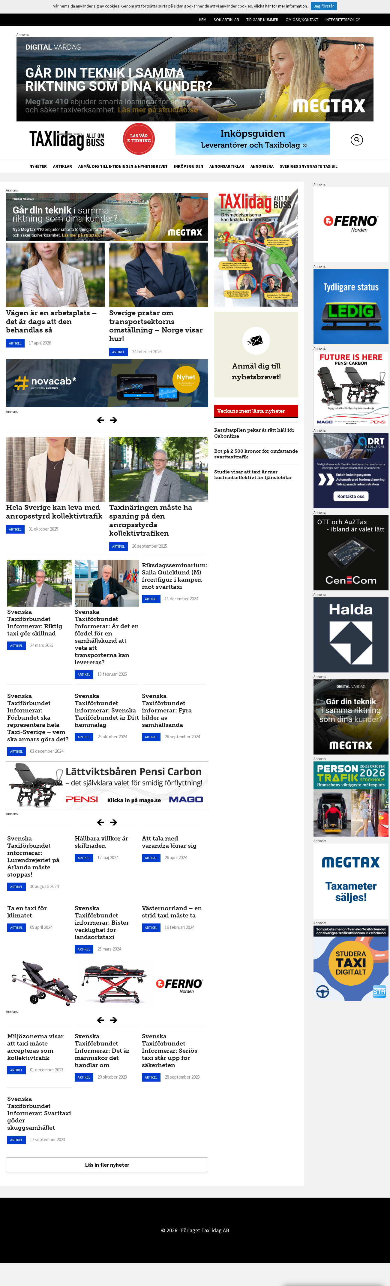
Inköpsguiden (188, 166)
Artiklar (62, 166)
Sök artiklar (226, 19)
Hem (202, 19)
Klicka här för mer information (280, 6)
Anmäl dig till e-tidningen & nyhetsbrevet (123, 166)
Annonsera (262, 166)
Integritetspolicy (343, 19)
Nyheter (38, 166)
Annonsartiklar (226, 166)
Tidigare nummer (262, 19)
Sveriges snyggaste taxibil (309, 166)
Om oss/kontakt (302, 19)
